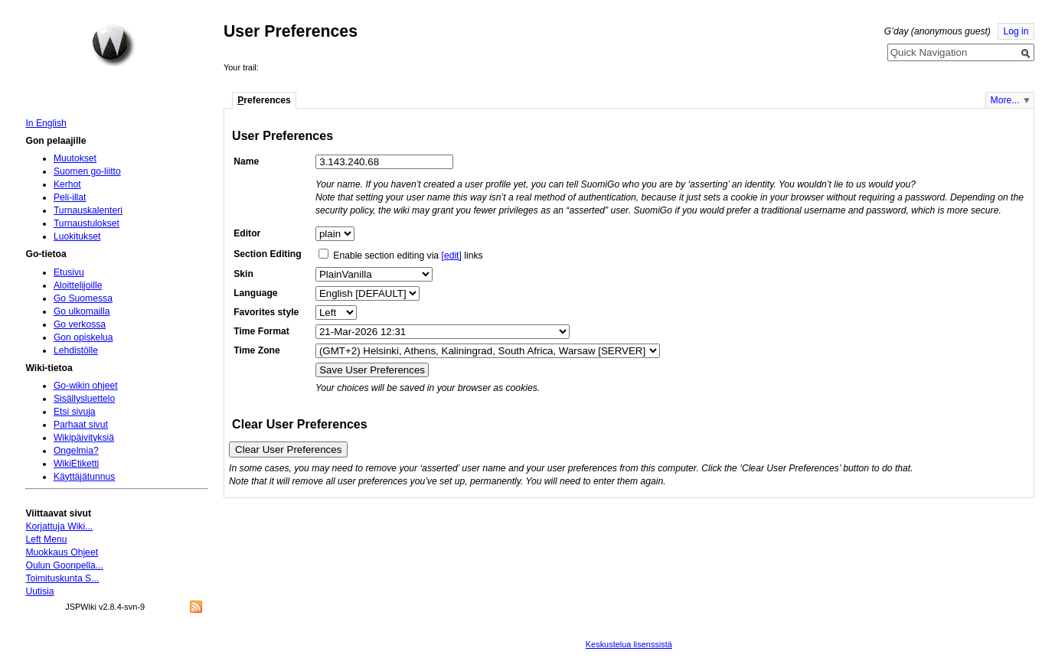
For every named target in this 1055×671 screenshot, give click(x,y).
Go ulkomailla (82, 311)
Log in (1015, 31)
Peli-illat (70, 197)
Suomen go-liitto (87, 171)
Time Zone (257, 350)
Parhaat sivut (81, 424)
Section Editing (267, 254)
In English (45, 123)
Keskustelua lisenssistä (629, 644)
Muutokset (75, 158)
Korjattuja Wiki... (59, 526)
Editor (247, 233)
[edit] (452, 255)
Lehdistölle (76, 350)
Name (246, 161)
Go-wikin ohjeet (86, 385)
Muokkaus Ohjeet (61, 552)
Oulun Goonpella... (64, 565)
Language (255, 293)
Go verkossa (80, 324)
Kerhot (67, 184)
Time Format (261, 331)
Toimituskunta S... (62, 578)
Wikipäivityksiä (84, 437)
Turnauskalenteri (88, 210)
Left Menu (46, 539)
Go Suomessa (83, 298)
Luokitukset (77, 236)
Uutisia (39, 591)
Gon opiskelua (83, 337)
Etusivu (69, 272)
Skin (243, 274)
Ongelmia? (76, 450)
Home (113, 45)
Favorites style (266, 312)
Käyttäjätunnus (84, 476)
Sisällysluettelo (84, 398)
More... (1005, 100)
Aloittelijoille (78, 285)
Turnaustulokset (86, 223)
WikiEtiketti (76, 463)
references (264, 100)
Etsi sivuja (75, 411)
